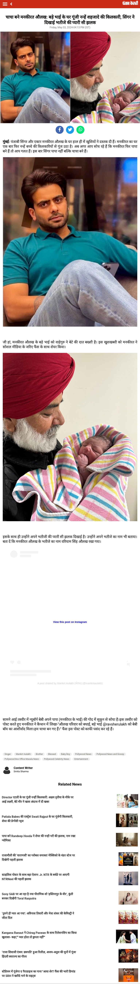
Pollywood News (83, 754)
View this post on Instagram (70, 622)
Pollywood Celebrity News (56, 759)
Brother (39, 754)
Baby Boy (65, 754)
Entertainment (81, 759)
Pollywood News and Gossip (110, 754)
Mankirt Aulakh (23, 754)
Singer (8, 754)
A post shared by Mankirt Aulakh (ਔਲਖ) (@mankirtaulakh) (70, 683)
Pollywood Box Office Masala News (22, 759)
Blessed (52, 754)
